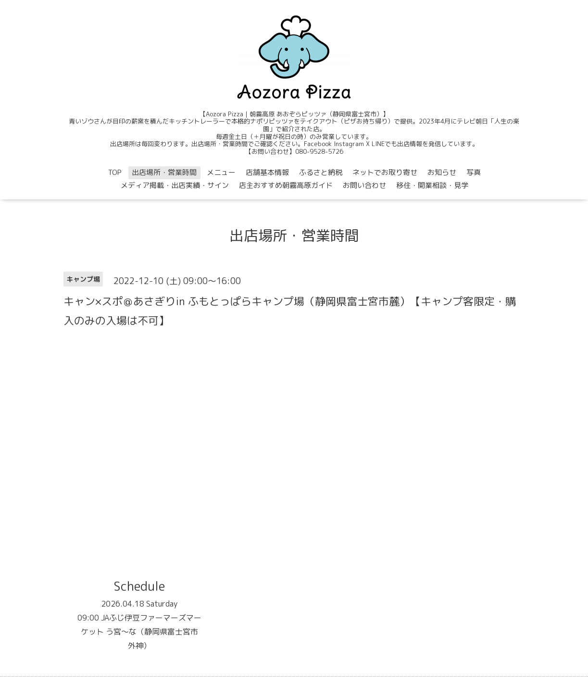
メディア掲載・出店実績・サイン (175, 185)
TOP (115, 172)
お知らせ (441, 172)
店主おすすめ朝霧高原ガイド (286, 185)
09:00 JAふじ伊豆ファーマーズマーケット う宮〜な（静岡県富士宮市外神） (139, 631)
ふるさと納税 (320, 172)
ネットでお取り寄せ (384, 172)
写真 (473, 172)
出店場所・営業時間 (164, 172)
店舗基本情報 (267, 172)
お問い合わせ (364, 185)
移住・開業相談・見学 (432, 185)
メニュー (221, 172)
